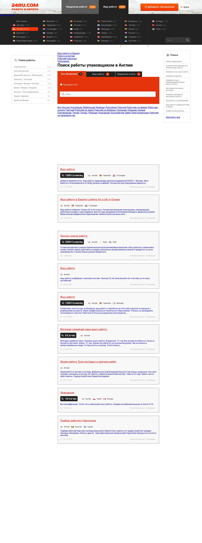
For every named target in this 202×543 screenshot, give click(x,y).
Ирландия (53, 41)
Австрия (23, 25)
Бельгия (22, 33)
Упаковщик (63, 61)
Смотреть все (173, 117)
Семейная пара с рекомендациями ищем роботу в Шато (175, 82)
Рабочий (70, 110)
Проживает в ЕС (69, 85)
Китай (161, 25)
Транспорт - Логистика (23, 79)
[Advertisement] (108, 139)
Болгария (23, 37)
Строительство (20, 67)
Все (59, 107)
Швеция (107, 41)
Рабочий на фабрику (105, 110)
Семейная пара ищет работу (177, 72)
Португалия (108, 21)
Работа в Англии (66, 56)
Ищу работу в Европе (68, 53)
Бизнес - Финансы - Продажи (25, 88)
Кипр (78, 29)
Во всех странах (7, 15)
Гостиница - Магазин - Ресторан (26, 84)
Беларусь (135, 21)
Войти (186, 7)
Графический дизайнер (175, 111)
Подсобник (111, 107)
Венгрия (53, 21)
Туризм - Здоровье (21, 96)
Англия (22, 29)
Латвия (134, 25)
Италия (80, 25)
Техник (76, 112)
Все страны (21, 21)
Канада (162, 21)
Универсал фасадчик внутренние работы (174, 95)
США (161, 29)
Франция (108, 29)
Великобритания (26, 41)
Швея (128, 112)
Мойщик (100, 107)
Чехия (106, 33)
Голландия (54, 29)
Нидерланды (82, 33)
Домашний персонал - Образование (28, 75)
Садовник (122, 110)
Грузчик (66, 107)
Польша (80, 41)
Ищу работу (114, 7)
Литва (133, 29)
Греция (52, 33)
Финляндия (109, 25)
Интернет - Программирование (26, 92)
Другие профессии (21, 100)
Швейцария (109, 37)
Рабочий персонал (21, 71)
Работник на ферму (137, 107)
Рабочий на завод (84, 110)
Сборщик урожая (136, 110)
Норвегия (81, 37)
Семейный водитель (174, 76)
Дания (52, 37)
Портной (121, 107)
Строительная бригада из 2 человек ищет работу (177, 67)
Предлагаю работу (80, 7)
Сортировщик (64, 112)
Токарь (84, 112)
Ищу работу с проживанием (177, 101)
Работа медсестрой (173, 62)
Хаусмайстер (117, 112)
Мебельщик (89, 107)
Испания (80, 21)
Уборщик (93, 112)
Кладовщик (76, 107)
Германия (54, 25)
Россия (134, 33)
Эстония (134, 41)
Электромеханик (140, 112)
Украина (134, 37)
